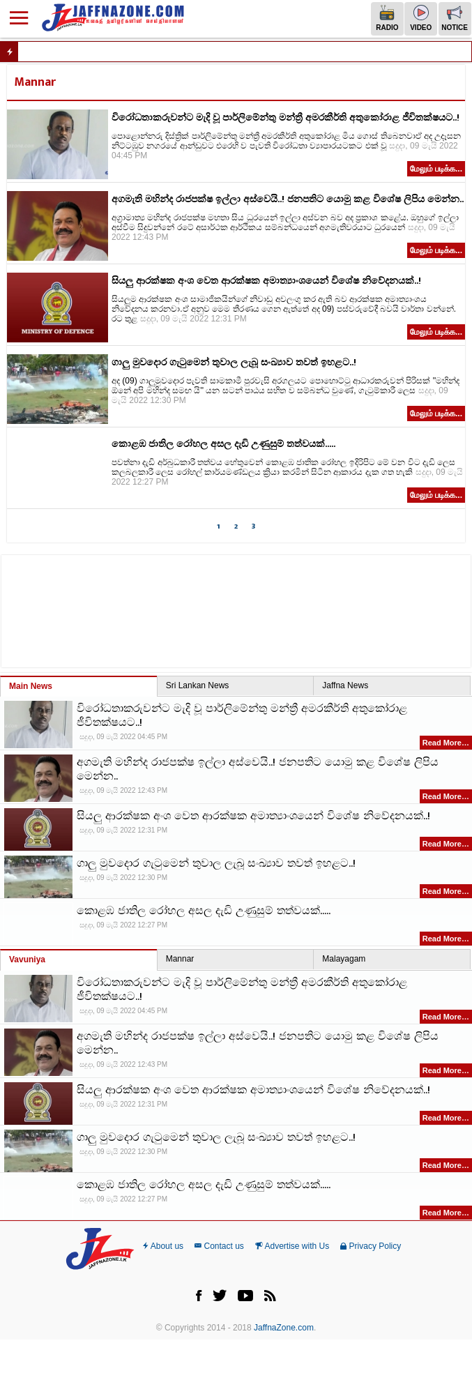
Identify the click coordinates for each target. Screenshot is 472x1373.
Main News (30, 686)
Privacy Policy (370, 1246)
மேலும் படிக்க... (436, 169)
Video (421, 18)
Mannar (180, 959)
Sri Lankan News (197, 685)
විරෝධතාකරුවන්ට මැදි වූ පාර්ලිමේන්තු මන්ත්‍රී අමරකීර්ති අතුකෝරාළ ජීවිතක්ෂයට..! (285, 117)
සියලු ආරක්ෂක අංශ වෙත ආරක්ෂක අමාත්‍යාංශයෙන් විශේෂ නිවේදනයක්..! (266, 281)
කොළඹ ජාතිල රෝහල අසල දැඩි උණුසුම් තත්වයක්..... (223, 444)
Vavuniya (27, 959)
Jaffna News (345, 685)
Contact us (219, 1246)
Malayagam (343, 959)
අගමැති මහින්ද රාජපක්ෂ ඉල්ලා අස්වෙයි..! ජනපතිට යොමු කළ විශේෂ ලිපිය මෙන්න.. (288, 199)
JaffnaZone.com (284, 1328)
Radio (387, 18)
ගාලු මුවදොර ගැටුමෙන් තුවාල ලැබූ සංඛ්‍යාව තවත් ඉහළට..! (234, 362)
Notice (454, 18)
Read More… (445, 742)
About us (163, 1246)
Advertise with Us (292, 1246)
